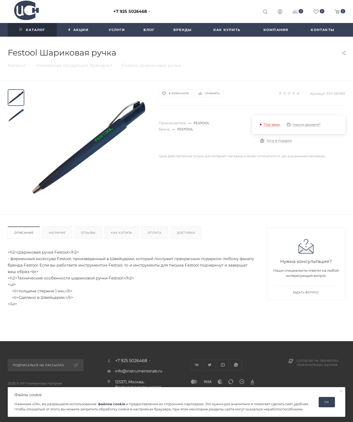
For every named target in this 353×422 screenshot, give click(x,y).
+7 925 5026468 (130, 11)
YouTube (222, 364)
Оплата (155, 233)
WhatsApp (236, 364)
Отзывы (88, 233)
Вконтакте (196, 364)
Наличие (57, 233)
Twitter (209, 364)
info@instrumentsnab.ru (138, 371)
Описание (23, 233)
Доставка (186, 233)
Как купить (121, 233)
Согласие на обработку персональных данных (318, 363)
